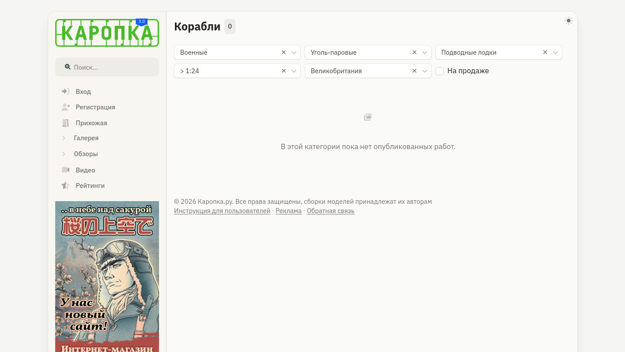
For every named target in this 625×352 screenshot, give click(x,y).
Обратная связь (331, 210)
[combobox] (237, 52)
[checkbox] (440, 71)
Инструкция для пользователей (222, 210)
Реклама (289, 210)
